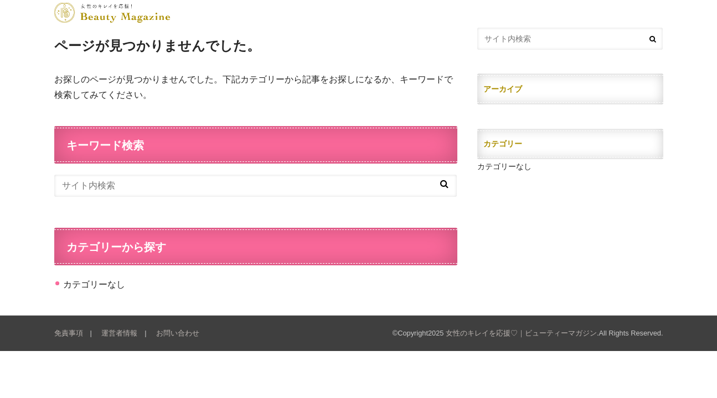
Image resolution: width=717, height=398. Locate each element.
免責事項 (68, 333)
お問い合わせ (177, 333)
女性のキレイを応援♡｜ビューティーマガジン (521, 333)
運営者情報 (119, 333)
